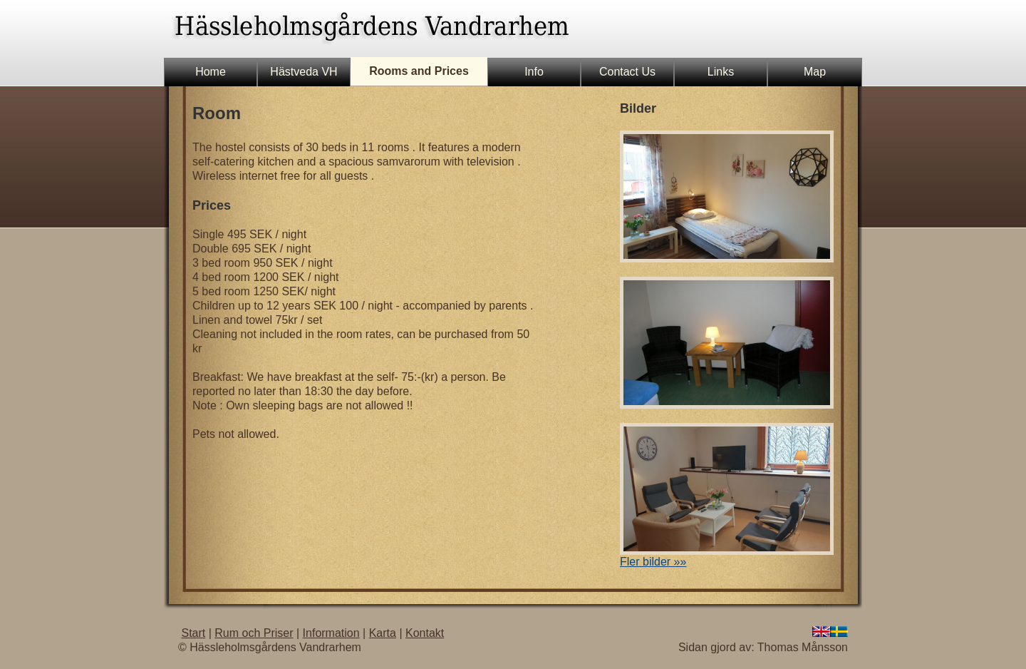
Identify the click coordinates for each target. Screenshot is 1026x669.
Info (534, 72)
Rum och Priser (253, 633)
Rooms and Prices (419, 71)
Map (815, 72)
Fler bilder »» (653, 562)
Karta (382, 633)
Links (721, 72)
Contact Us (627, 72)
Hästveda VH (303, 72)
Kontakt (424, 633)
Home (210, 72)
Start (193, 633)
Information (331, 633)
